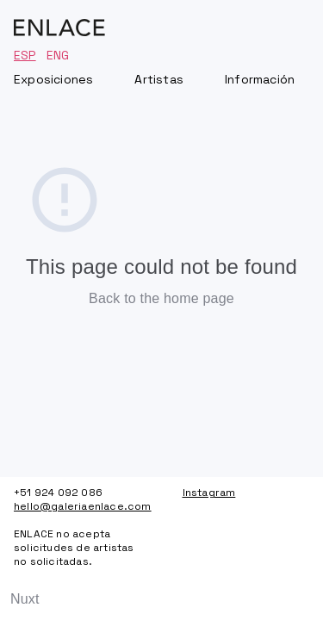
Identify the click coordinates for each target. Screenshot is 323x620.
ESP (25, 55)
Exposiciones (53, 79)
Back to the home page (161, 298)
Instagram (209, 492)
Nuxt (25, 599)
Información (260, 79)
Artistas (158, 79)
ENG (58, 55)
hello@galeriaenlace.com (77, 506)
